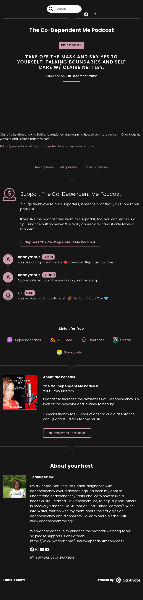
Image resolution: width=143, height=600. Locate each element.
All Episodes (68, 167)
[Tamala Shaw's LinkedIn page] (41, 552)
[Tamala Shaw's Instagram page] (36, 552)
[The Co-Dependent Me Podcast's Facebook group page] (86, 15)
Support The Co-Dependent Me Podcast (60, 242)
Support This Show (67, 435)
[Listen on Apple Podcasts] (23, 341)
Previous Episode (96, 167)
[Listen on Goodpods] (69, 354)
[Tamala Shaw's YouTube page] (45, 552)
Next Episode (44, 167)
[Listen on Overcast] (93, 341)
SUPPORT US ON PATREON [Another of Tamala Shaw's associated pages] (52, 560)
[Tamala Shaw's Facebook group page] (32, 552)
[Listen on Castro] (124, 341)
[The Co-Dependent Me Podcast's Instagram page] (94, 15)
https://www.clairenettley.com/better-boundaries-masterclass (47, 147)
